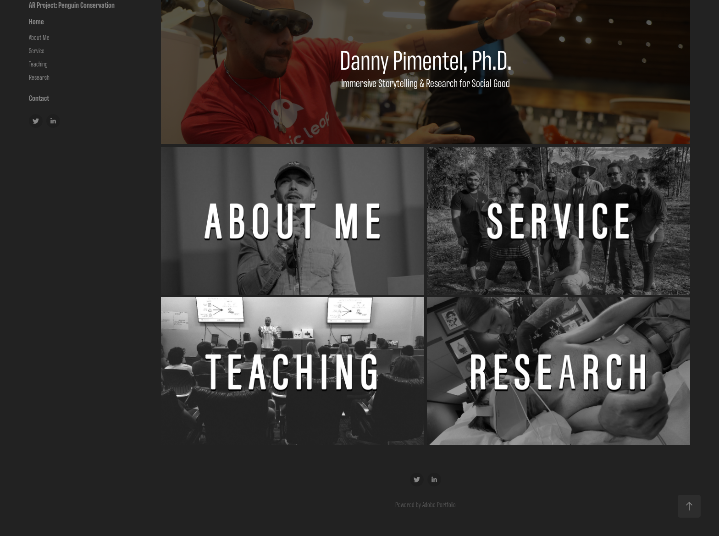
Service (36, 50)
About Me (39, 37)
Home (36, 21)
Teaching (38, 63)
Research (39, 76)
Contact (39, 98)
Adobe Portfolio (439, 504)
